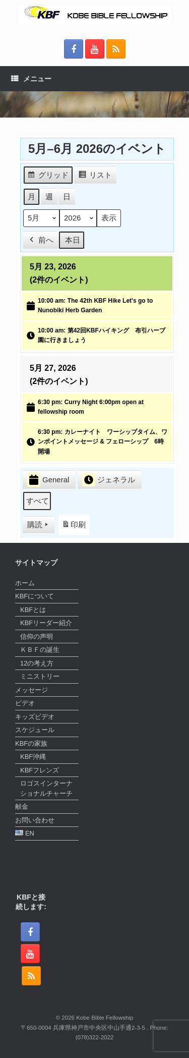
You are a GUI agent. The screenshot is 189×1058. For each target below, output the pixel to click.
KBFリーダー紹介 (46, 623)
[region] (94, 104)
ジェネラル (108, 479)
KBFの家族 (31, 743)
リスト (95, 176)
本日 (72, 240)
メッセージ (31, 690)
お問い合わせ (34, 820)
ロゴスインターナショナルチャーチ (46, 788)
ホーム (25, 583)
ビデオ (25, 703)
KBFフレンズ (39, 770)
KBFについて (34, 596)
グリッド (48, 176)
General (48, 480)
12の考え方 (36, 663)
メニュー (31, 79)
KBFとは (33, 610)
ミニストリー (39, 676)
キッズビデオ (34, 716)
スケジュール (34, 730)
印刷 (73, 527)
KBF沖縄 (33, 756)
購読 (38, 525)
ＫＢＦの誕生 (39, 649)
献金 (21, 806)
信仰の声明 (36, 636)
